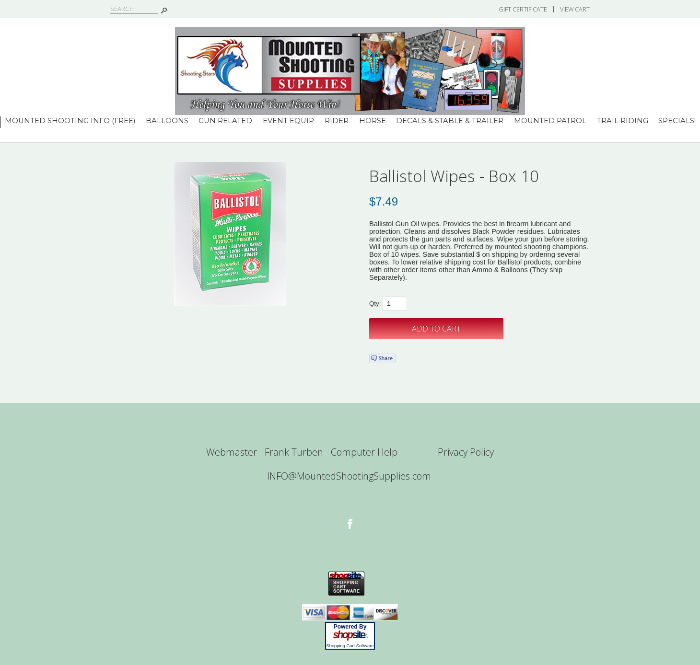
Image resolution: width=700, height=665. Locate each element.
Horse (372, 120)
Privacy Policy (466, 452)
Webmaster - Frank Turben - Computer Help (301, 452)
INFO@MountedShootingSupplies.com (349, 476)
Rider (337, 120)
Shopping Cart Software (349, 645)
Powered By (350, 626)
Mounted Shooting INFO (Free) (70, 120)
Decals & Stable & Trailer (449, 120)
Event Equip (288, 120)
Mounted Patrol (550, 120)
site (350, 635)
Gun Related (225, 120)
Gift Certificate (523, 9)
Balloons (167, 120)
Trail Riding (622, 120)
